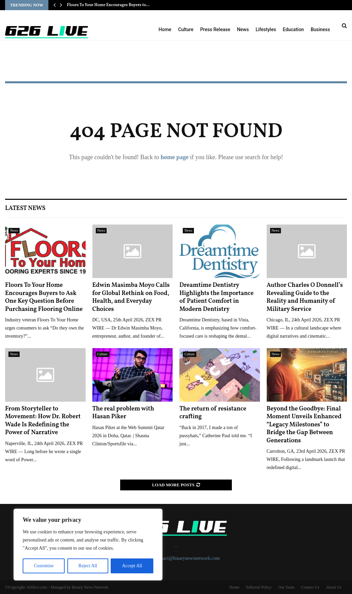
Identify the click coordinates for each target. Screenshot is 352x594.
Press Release (215, 29)
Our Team (286, 587)
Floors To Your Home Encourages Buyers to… (108, 5)
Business (320, 29)
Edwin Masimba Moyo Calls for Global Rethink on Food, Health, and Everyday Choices (131, 297)
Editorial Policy (259, 587)
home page (174, 157)
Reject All (87, 565)
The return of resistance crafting (212, 413)
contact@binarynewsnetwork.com (187, 558)
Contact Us (310, 587)
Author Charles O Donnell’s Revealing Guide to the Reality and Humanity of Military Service (305, 297)
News (243, 29)
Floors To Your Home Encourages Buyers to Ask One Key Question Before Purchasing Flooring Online (44, 297)
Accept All (132, 565)
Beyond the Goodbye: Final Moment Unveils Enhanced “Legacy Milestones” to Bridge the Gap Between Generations (304, 425)
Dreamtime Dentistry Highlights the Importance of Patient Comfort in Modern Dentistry (216, 297)
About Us (334, 587)
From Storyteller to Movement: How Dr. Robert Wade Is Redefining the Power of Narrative (43, 421)
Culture (185, 29)
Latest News (25, 208)
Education (293, 29)
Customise (43, 565)
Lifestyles (266, 29)
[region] (88, 544)
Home (165, 29)
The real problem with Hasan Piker (123, 413)
